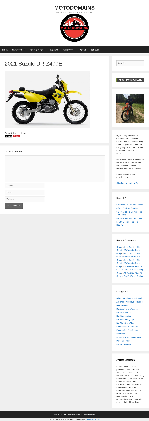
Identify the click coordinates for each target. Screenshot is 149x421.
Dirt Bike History (123, 312)
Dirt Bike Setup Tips (125, 323)
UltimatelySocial (93, 419)
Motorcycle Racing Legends (128, 337)
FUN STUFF (70, 49)
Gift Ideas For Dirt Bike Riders (129, 205)
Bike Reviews (122, 305)
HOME (5, 50)
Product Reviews (123, 344)
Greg (118, 247)
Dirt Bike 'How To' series (127, 309)
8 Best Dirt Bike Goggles (127, 208)
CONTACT (97, 49)
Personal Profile (123, 341)
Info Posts (120, 334)
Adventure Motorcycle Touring (129, 302)
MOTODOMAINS (74, 8)
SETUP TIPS (19, 49)
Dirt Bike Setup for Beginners (129, 218)
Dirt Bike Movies (123, 316)
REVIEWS (54, 50)
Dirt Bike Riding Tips (125, 319)
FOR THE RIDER (39, 49)
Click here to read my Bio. (127, 183)
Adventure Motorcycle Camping (130, 298)
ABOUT (83, 50)
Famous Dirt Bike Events (127, 327)
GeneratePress (89, 414)
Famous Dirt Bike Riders (127, 330)
